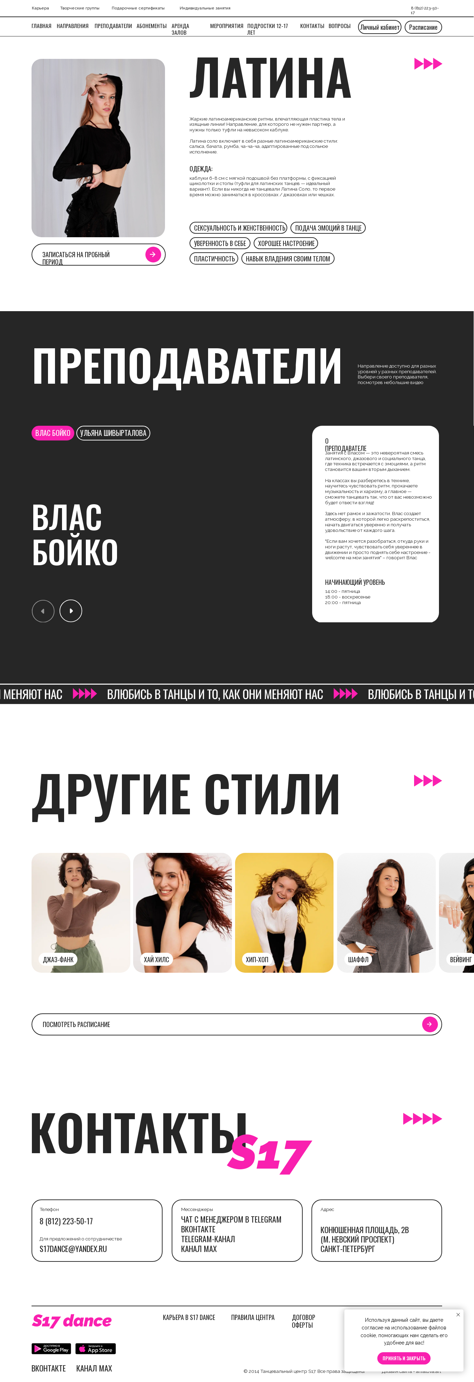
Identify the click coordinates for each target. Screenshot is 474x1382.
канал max (199, 1248)
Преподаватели (113, 25)
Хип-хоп (257, 959)
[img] (386, 913)
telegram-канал (208, 1239)
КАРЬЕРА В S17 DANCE (189, 1317)
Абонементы (152, 25)
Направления (73, 25)
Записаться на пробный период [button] (76, 257)
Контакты (312, 25)
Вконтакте (198, 1229)
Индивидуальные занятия (205, 8)
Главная (41, 25)
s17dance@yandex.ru (73, 1248)
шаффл (358, 959)
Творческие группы (79, 8)
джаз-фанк (58, 959)
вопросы (340, 25)
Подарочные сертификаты (138, 8)
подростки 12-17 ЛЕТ (267, 28)
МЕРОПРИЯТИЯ (226, 25)
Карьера (40, 8)
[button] (153, 254)
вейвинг (461, 959)
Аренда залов (180, 28)
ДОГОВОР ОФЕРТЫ (303, 1320)
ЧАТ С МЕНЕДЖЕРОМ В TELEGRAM (231, 1219)
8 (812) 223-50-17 (66, 1221)
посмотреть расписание (76, 1024)
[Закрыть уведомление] (458, 1314)
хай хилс (156, 959)
